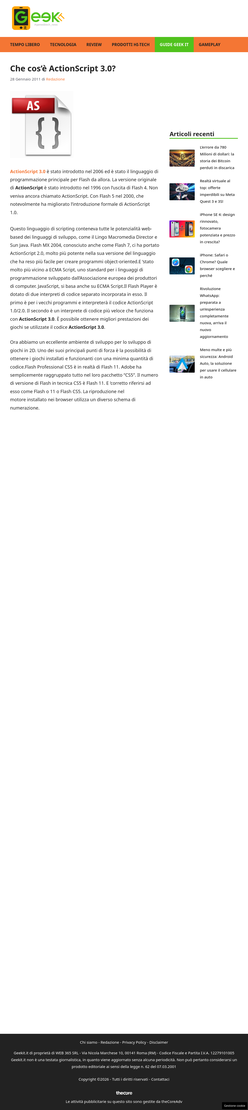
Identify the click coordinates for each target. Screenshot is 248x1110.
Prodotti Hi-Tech (131, 44)
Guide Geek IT (174, 44)
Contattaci (160, 1079)
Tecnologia (63, 44)
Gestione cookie (234, 1105)
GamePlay (209, 44)
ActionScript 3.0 (27, 171)
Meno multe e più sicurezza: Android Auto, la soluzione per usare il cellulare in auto (218, 363)
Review (94, 44)
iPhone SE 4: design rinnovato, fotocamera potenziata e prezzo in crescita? (217, 228)
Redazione (110, 1042)
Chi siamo (88, 1042)
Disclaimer (158, 1042)
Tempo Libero (25, 44)
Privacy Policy (134, 1042)
